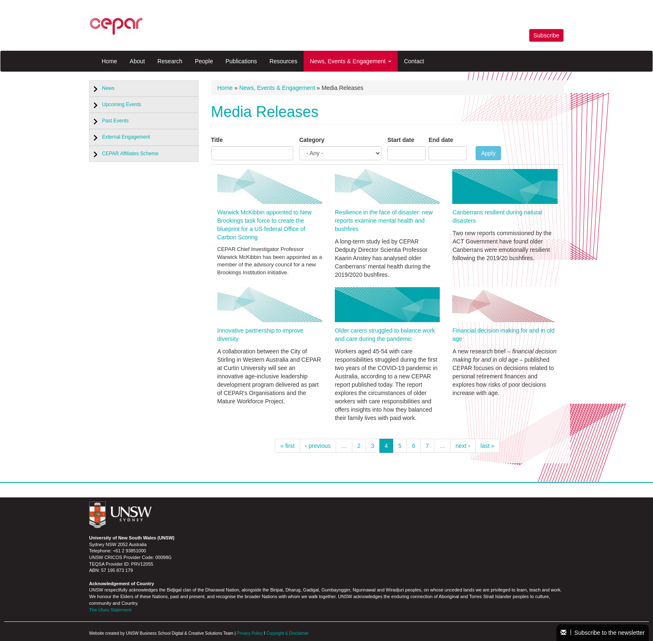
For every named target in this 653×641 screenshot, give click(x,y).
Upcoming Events (121, 104)
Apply (488, 153)
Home (109, 61)
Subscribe (546, 35)
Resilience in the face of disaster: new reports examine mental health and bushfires (384, 220)
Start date (400, 140)
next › (463, 445)
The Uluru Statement (110, 609)
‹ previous (318, 445)
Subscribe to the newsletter (603, 632)
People (204, 61)
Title (217, 140)
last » (487, 445)
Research (169, 61)
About (137, 61)
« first (287, 445)
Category (311, 140)
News (108, 88)
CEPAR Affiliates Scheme (130, 154)
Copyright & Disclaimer (287, 633)
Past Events (115, 121)
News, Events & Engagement (350, 61)
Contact (414, 61)
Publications (241, 61)
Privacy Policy (250, 633)
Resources (283, 61)
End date (441, 140)
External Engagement (126, 137)
